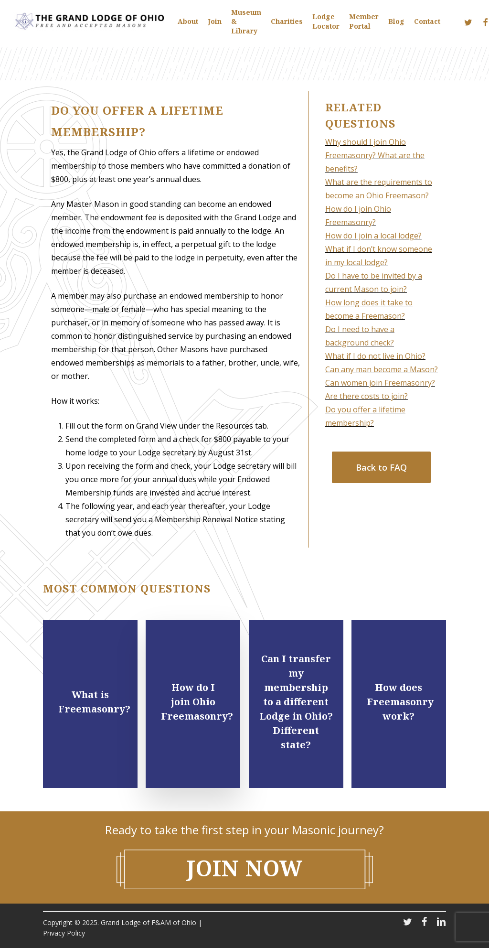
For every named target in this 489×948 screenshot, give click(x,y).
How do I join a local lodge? (373, 235)
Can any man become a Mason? (381, 369)
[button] (381, 467)
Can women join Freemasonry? (380, 382)
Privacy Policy (64, 932)
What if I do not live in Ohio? (375, 356)
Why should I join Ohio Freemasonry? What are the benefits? (375, 155)
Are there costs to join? (366, 396)
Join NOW (245, 868)
